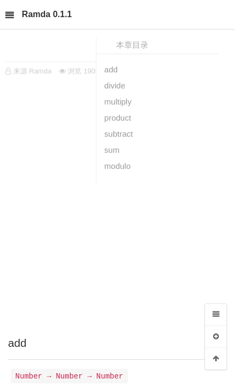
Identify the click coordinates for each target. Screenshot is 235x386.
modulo (117, 165)
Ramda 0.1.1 (47, 14)
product (117, 117)
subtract (118, 133)
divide (114, 85)
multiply (118, 101)
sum (111, 149)
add (111, 69)
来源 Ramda (32, 71)
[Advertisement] (117, 203)
